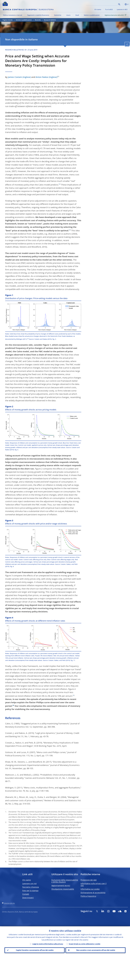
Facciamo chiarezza (30, 887)
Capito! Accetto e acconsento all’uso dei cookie (34, 950)
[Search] (107, 4)
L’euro (68, 15)
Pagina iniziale (8, 20)
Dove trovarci (28, 897)
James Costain (15, 77)
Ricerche (38, 20)
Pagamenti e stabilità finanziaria (38, 15)
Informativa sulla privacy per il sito (93, 884)
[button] (122, 4)
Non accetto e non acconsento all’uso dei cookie (95, 950)
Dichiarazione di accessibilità (93, 892)
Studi (77, 15)
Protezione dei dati (89, 880)
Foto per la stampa (30, 890)
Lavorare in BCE (122, 9)
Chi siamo (97, 9)
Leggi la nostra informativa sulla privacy (47, 943)
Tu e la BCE (109, 9)
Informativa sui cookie (90, 889)
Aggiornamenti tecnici (60, 885)
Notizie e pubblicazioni (92, 15)
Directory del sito (9, 903)
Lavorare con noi (29, 883)
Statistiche (57, 15)
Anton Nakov (42, 77)
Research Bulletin (50, 20)
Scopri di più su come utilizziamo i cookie (84, 943)
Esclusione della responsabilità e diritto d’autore (64, 881)
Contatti (25, 894)
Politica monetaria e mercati (12, 15)
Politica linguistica (88, 896)
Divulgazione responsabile (62, 889)
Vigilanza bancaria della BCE (116, 15)
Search (119, 4)
